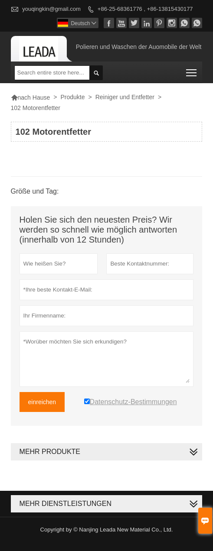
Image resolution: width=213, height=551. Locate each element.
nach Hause (30, 97)
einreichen (42, 402)
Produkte (72, 97)
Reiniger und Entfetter (124, 97)
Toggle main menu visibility (192, 70)
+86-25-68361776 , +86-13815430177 (145, 9)
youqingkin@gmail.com (51, 9)
